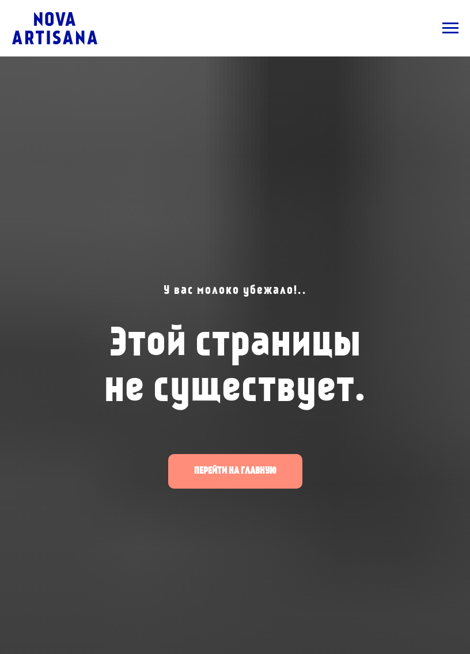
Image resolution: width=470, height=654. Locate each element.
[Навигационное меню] (450, 28)
